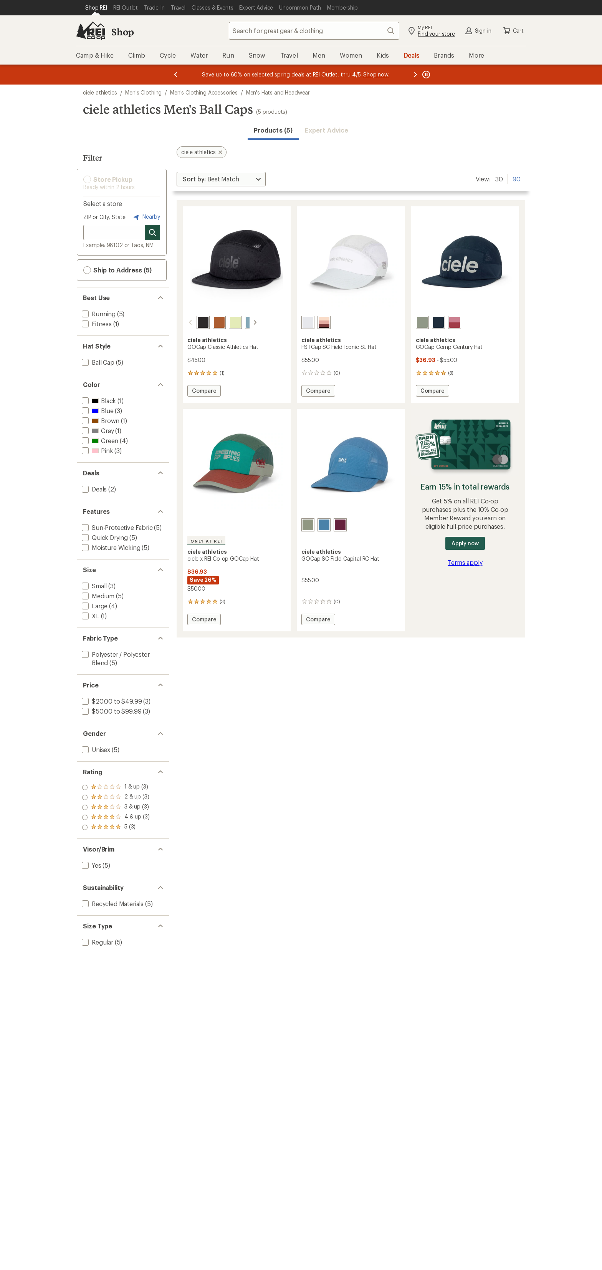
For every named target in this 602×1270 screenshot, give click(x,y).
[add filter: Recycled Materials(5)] (112, 903)
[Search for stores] (152, 232)
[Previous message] (175, 74)
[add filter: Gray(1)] (97, 430)
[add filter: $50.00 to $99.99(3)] (110, 711)
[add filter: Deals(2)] (93, 489)
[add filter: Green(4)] (99, 440)
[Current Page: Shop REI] (96, 7)
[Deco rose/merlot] (454, 322)
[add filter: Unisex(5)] (95, 749)
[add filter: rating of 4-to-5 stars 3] (115, 797)
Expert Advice (326, 130)
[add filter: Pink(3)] (96, 450)
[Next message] (415, 74)
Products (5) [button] (273, 130)
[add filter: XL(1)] (89, 615)
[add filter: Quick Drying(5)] (104, 537)
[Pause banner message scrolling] (425, 74)
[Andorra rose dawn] (324, 322)
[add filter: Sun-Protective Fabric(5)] (116, 527)
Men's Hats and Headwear (278, 92)
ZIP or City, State (104, 217)
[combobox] (314, 31)
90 (517, 178)
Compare (204, 392)
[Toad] (422, 322)
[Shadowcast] (193, 322)
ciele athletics (100, 92)
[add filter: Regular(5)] (96, 942)
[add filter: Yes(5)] (90, 865)
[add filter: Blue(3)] (96, 410)
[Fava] (226, 322)
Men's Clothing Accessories (204, 92)
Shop (122, 31)
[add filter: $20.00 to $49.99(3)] (111, 701)
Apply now (465, 543)
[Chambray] (242, 322)
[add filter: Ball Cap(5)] (97, 362)
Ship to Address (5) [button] (117, 270)
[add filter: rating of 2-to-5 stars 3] (115, 817)
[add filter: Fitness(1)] (96, 323)
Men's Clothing (143, 92)
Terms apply (465, 562)
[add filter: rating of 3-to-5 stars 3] (115, 807)
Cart (513, 30)
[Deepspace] (438, 322)
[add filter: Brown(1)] (99, 420)
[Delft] (324, 524)
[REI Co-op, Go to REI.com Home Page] (90, 31)
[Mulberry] (340, 524)
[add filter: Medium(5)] (97, 595)
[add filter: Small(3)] (93, 585)
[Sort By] (221, 179)
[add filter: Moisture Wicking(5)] (110, 547)
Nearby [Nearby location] (146, 217)
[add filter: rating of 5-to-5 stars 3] (115, 787)
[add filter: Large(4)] (94, 605)
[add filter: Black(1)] (98, 400)
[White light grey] (307, 322)
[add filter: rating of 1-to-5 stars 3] (115, 827)
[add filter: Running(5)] (98, 313)
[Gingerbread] (210, 322)
